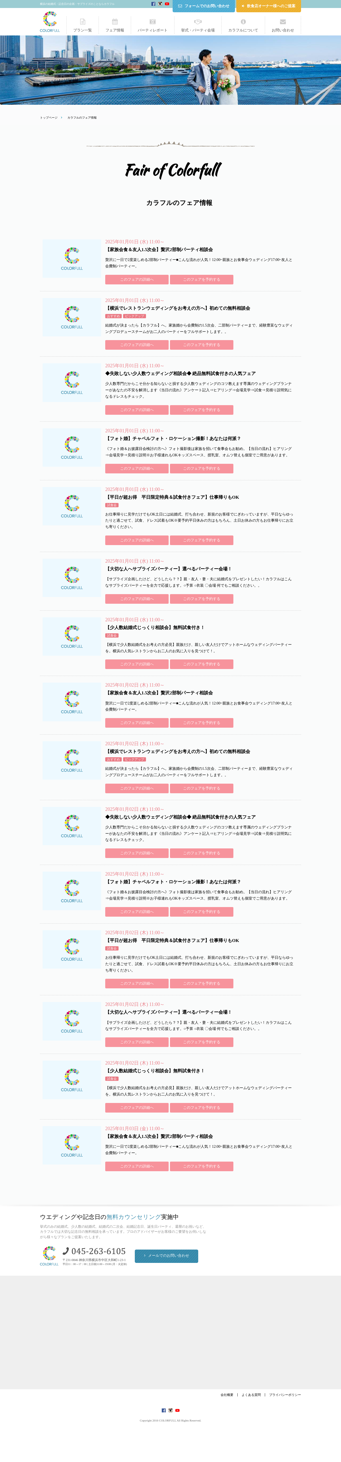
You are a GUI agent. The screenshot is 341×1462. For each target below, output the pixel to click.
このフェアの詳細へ (137, 279)
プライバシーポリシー (285, 1395)
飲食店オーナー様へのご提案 (271, 6)
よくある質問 (251, 1395)
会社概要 (227, 1395)
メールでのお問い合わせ (168, 1256)
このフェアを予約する (201, 279)
